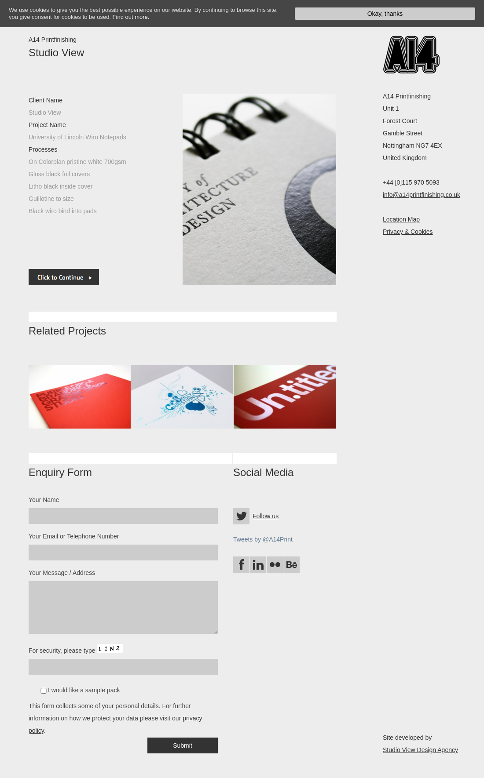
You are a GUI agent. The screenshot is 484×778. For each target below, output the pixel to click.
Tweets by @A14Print (263, 539)
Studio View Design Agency (420, 749)
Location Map (401, 219)
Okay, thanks (385, 13)
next (183, 189)
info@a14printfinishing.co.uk (421, 194)
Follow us (266, 516)
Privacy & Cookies (408, 231)
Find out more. (131, 17)
